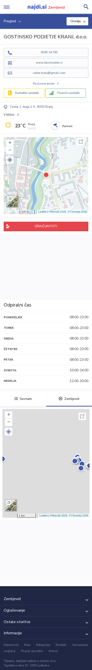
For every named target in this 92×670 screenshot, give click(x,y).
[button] (9, 160)
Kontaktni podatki (27, 93)
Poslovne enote (43, 84)
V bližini (9, 115)
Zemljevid (69, 398)
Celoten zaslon (81, 141)
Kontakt (61, 645)
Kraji (27, 645)
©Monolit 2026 (57, 211)
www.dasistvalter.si (49, 63)
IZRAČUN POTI (46, 226)
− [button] (10, 150)
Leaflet (42, 211)
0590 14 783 (49, 52)
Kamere (67, 126)
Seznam (23, 398)
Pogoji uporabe (32, 651)
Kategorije (43, 645)
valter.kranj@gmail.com (49, 73)
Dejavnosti (11, 645)
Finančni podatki (68, 93)
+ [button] (10, 143)
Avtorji (53, 651)
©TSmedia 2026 (77, 211)
